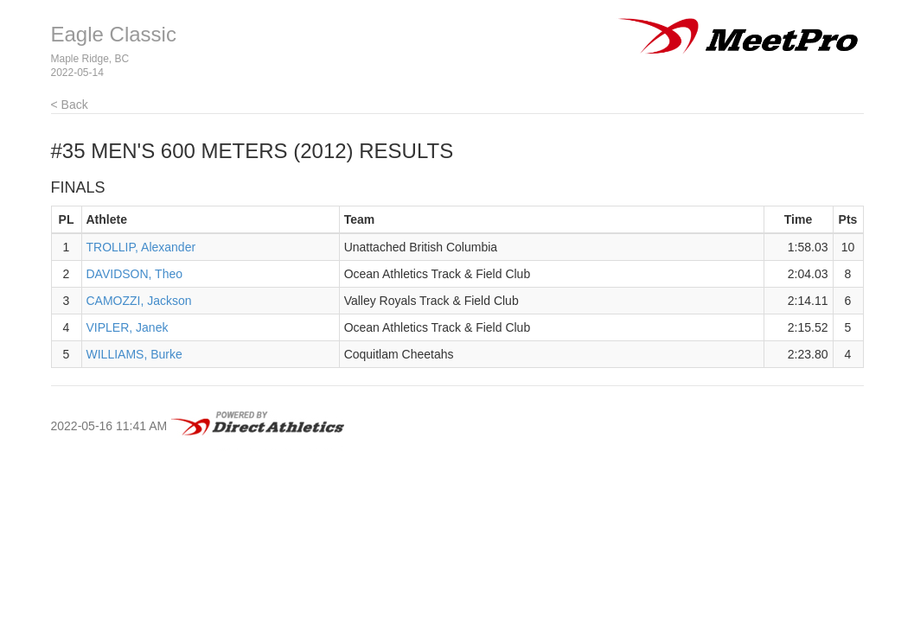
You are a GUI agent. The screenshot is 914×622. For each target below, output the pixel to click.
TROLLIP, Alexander (141, 247)
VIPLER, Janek (127, 327)
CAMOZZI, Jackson (139, 301)
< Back (69, 104)
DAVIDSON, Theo (134, 274)
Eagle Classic (113, 34)
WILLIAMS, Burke (134, 354)
